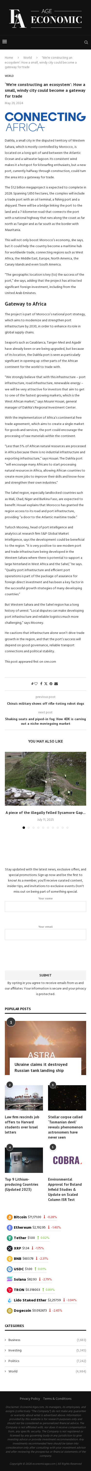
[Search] (86, 42)
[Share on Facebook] (41, 684)
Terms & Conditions (57, 1399)
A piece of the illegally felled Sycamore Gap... (46, 812)
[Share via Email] (56, 684)
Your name (45, 904)
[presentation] (46, 954)
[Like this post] (36, 684)
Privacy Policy (30, 1399)
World (27, 57)
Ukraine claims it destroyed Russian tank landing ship (41, 1067)
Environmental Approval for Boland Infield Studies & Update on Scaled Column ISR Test (65, 1189)
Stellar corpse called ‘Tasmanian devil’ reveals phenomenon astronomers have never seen (65, 1127)
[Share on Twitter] (46, 684)
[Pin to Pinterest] (51, 684)
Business (47, 1340)
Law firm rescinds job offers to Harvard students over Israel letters (22, 1124)
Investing (47, 1350)
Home (9, 57)
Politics (47, 1361)
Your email (45, 932)
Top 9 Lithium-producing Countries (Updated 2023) (21, 1184)
